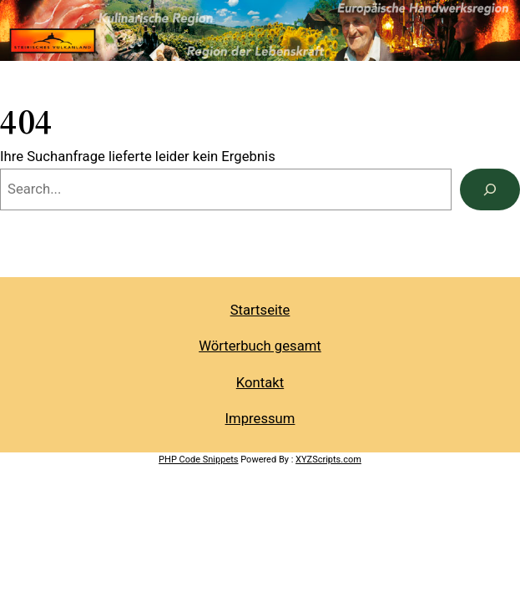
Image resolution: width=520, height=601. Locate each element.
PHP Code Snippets (198, 459)
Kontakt (260, 383)
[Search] (490, 189)
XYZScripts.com (328, 459)
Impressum (260, 419)
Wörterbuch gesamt (260, 346)
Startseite (260, 310)
